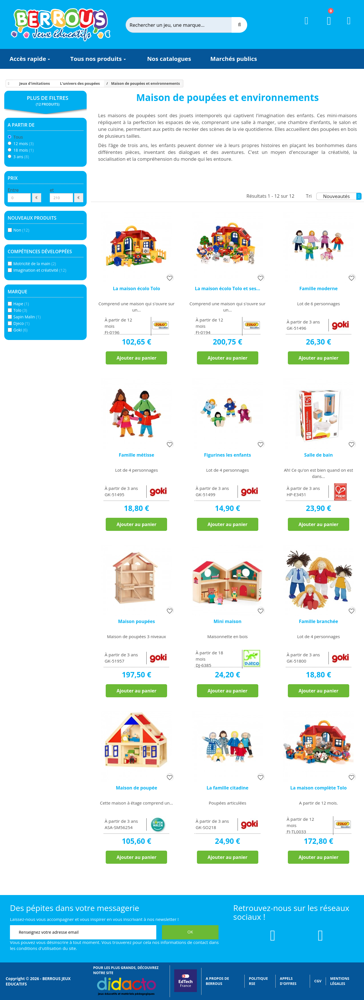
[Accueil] (8, 83)
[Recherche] (239, 25)
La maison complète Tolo (318, 788)
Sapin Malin (27, 316)
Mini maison (228, 621)
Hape (21, 303)
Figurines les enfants (227, 455)
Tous (18, 137)
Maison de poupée (136, 788)
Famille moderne (318, 288)
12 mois (23, 143)
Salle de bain (318, 455)
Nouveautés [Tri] (342, 196)
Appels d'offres (288, 981)
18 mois (23, 150)
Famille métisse (136, 455)
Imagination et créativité (39, 270)
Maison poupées (136, 621)
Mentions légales (339, 981)
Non (21, 230)
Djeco (21, 323)
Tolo (20, 310)
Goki (20, 330)
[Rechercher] (183, 25)
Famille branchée (318, 621)
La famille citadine (227, 788)
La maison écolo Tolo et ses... (227, 288)
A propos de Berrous (217, 981)
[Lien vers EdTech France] (185, 990)
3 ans (21, 156)
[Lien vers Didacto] (126, 986)
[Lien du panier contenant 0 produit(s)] (325, 26)
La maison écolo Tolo (136, 288)
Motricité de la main (34, 263)
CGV (317, 981)
